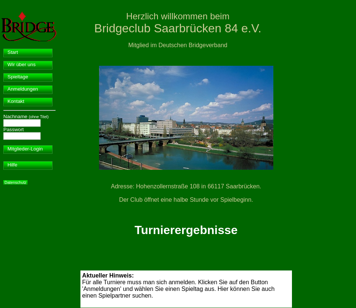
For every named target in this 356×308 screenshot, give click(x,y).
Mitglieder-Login (25, 149)
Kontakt (15, 101)
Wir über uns (21, 64)
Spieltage (17, 77)
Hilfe (12, 165)
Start (12, 52)
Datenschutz (15, 182)
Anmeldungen (22, 89)
